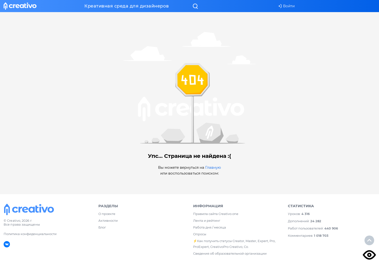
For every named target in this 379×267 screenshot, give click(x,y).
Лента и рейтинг (206, 220)
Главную (213, 167)
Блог (102, 227)
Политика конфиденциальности (30, 234)
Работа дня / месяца (209, 227)
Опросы (199, 234)
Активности (108, 220)
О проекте (106, 214)
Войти (286, 6)
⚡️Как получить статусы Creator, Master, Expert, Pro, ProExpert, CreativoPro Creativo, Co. (234, 244)
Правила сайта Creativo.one (215, 214)
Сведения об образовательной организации (230, 253)
